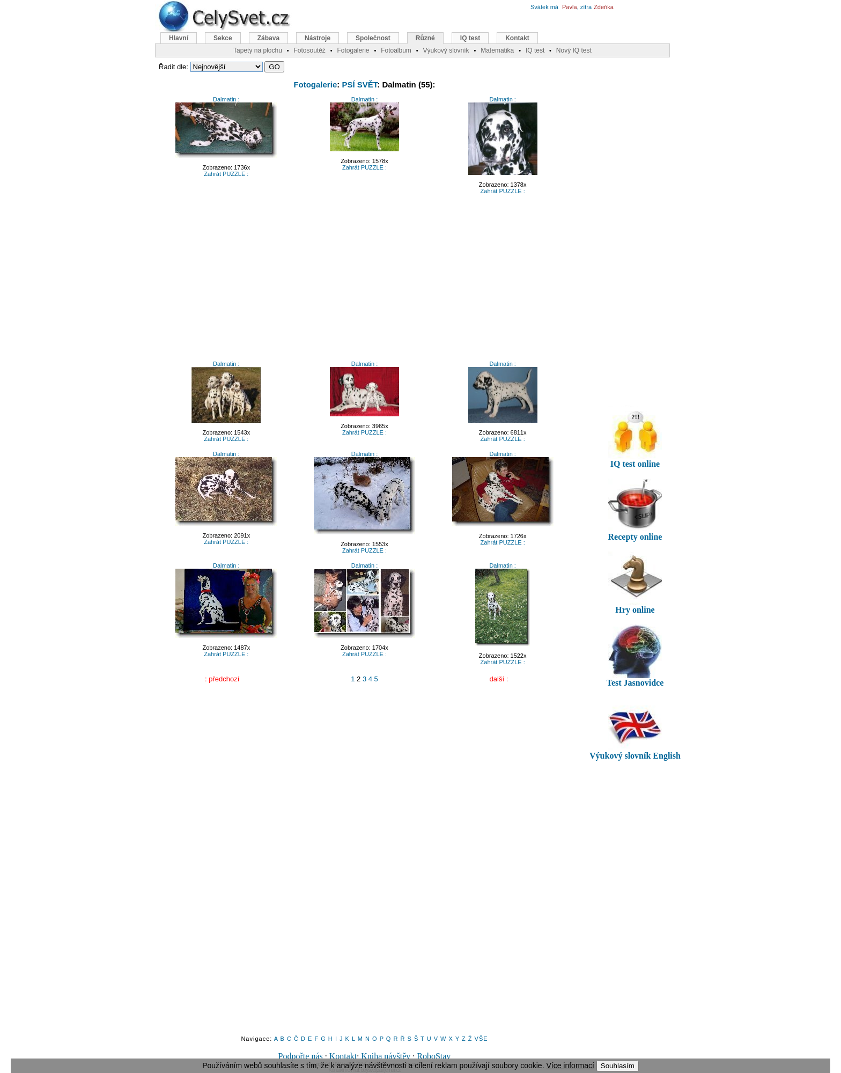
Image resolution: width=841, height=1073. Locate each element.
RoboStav (434, 1056)
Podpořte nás (300, 1056)
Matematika (497, 50)
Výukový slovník (446, 50)
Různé (425, 38)
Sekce (222, 38)
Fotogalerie (315, 84)
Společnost (373, 38)
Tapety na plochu (257, 50)
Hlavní (178, 38)
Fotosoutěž (309, 50)
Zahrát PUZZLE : (226, 174)
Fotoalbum (396, 50)
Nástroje (317, 38)
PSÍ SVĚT (359, 84)
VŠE (481, 1038)
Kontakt (343, 1056)
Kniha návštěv (385, 1056)
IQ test (470, 38)
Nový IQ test (574, 50)
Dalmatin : (226, 99)
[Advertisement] (365, 280)
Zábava (268, 38)
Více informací (570, 1065)
